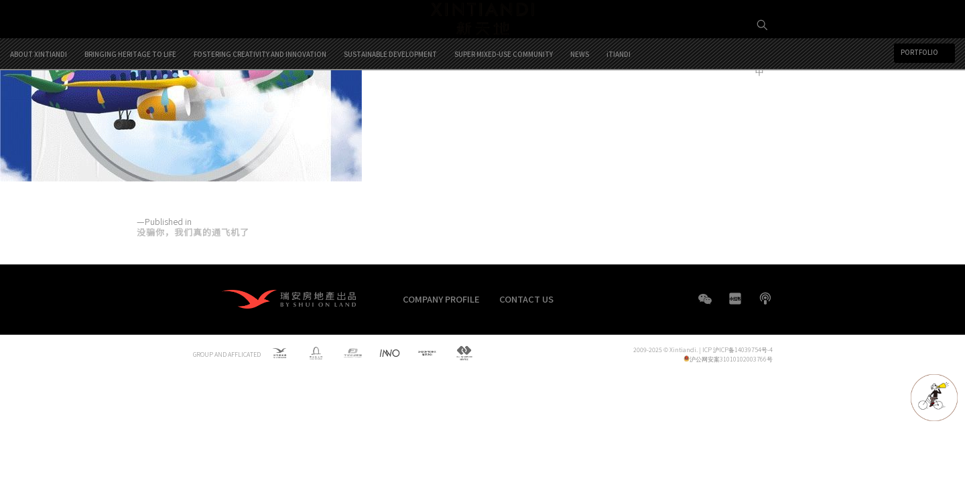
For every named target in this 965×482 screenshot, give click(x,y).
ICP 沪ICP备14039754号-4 (737, 349)
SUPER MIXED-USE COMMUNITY (503, 108)
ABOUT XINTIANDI (38, 108)
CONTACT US (526, 299)
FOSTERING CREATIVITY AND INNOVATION (260, 108)
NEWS (579, 108)
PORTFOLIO (919, 107)
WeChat (705, 305)
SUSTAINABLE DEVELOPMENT (390, 108)
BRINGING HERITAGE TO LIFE (130, 108)
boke (765, 298)
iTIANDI (618, 108)
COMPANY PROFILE (441, 299)
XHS (735, 298)
